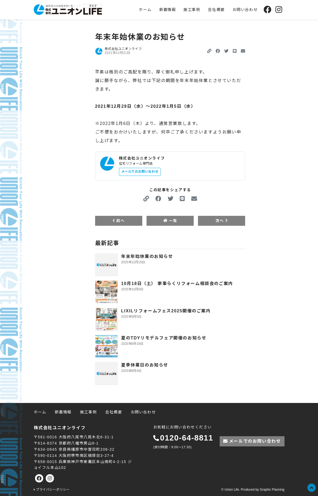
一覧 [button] (170, 221)
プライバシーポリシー (53, 489)
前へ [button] (119, 221)
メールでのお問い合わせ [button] (140, 171)
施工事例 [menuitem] (192, 10)
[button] (218, 51)
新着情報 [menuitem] (167, 10)
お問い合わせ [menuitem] (245, 10)
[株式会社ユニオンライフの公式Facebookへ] (267, 9)
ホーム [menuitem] (145, 10)
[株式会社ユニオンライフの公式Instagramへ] (278, 9)
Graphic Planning (272, 489)
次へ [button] (221, 221)
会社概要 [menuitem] (216, 10)
